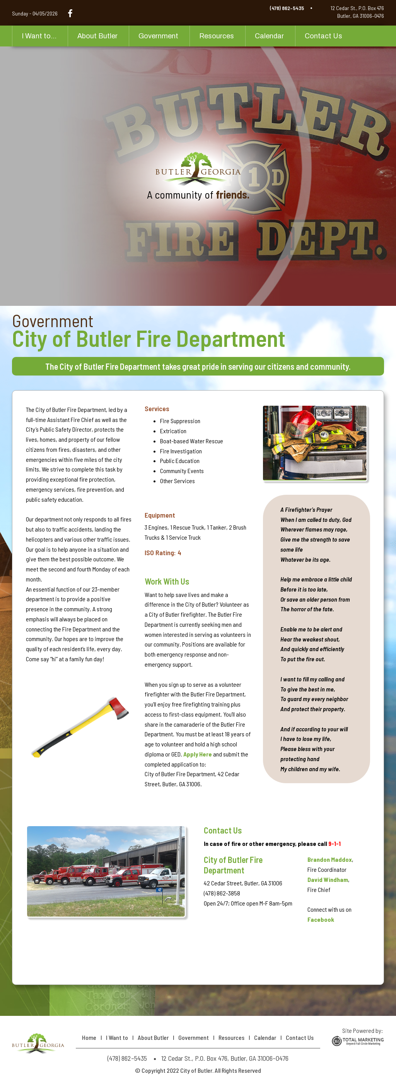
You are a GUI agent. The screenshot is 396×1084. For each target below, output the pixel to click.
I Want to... (39, 36)
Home (89, 1037)
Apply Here (197, 754)
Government (158, 36)
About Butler (97, 36)
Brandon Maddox (329, 859)
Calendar (269, 36)
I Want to (117, 1037)
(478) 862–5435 (287, 8)
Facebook (320, 919)
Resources (216, 36)
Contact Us (323, 36)
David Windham (327, 879)
